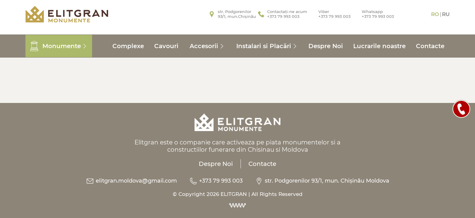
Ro (435, 14)
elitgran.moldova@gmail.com (131, 180)
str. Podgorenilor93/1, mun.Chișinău (237, 14)
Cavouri (166, 46)
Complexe (128, 46)
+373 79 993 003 (216, 180)
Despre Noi (325, 46)
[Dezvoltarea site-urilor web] (237, 205)
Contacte (430, 46)
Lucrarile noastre (379, 46)
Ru (446, 14)
